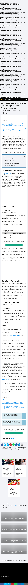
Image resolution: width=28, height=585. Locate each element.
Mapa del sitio (3, 577)
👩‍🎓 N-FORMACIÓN (6, 99)
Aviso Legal (13, 568)
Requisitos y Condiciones (10, 165)
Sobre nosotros (3, 573)
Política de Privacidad (13, 569)
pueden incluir (5, 288)
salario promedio (7, 173)
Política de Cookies (13, 571)
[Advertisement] (14, 270)
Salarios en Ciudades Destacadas (12, 163)
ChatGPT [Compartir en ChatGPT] (14, 244)
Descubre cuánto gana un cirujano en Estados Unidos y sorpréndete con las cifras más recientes (20, 449)
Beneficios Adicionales (9, 162)
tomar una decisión (6, 379)
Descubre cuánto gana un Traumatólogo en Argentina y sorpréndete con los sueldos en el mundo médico (7, 449)
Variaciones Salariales (9, 160)
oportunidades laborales (14, 335)
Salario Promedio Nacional (10, 158)
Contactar (3, 575)
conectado (15, 505)
